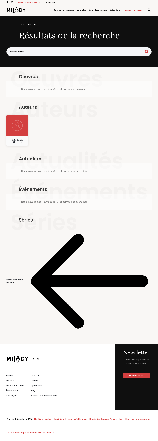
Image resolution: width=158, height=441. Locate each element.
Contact (35, 375)
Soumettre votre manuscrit (30, 2)
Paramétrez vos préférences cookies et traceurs (31, 432)
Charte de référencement (137, 419)
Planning (10, 380)
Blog (91, 10)
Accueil (9, 375)
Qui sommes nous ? (15, 385)
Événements (101, 10)
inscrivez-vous (136, 375)
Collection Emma (133, 10)
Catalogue (59, 10)
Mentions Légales (42, 419)
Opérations (114, 10)
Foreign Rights (51, 2)
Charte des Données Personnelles (105, 419)
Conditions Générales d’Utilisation (70, 419)
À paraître (81, 10)
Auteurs (70, 10)
